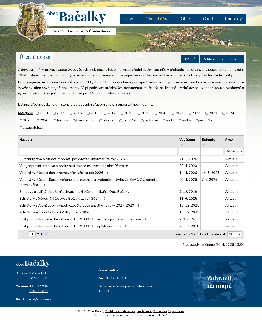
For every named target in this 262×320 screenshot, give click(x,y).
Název (25, 139)
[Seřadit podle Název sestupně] (34, 139)
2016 (94, 113)
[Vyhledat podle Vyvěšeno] (189, 151)
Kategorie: (25, 113)
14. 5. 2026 (211, 172)
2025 (27, 120)
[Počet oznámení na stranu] (234, 234)
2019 (145, 113)
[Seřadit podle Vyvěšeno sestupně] (181, 144)
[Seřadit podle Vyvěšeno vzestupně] (181, 143)
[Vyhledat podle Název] (98, 151)
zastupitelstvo (34, 127)
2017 (111, 113)
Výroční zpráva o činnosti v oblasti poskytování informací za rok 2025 (75, 159)
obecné (108, 120)
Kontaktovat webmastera (120, 311)
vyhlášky (206, 120)
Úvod (128, 19)
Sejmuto (210, 139)
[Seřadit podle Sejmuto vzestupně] (204, 143)
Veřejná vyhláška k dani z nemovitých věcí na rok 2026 (64, 172)
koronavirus (85, 120)
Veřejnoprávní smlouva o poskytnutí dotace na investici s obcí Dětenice (77, 166)
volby (186, 120)
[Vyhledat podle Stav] (234, 151)
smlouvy (151, 120)
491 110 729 (38, 286)
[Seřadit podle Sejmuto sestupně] (204, 144)
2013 (44, 113)
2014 (60, 113)
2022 (196, 113)
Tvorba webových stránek (126, 315)
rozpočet (129, 120)
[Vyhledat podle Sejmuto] (212, 151)
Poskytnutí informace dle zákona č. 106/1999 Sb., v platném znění (73, 226)
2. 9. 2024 (187, 219)
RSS (190, 59)
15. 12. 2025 (189, 205)
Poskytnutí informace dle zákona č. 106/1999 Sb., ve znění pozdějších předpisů (83, 219)
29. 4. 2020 (188, 166)
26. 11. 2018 (189, 226)
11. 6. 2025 (188, 198)
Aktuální (231, 159)
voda (170, 120)
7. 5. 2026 (209, 179)
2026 (44, 120)
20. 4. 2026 (188, 179)
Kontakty (233, 19)
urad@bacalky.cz (40, 299)
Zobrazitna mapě (219, 281)
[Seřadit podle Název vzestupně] (34, 138)
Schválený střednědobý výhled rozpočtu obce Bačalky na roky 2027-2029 (80, 205)
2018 (128, 113)
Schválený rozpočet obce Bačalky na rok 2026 (58, 212)
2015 (77, 113)
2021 (179, 113)
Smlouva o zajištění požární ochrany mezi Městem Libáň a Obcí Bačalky (77, 191)
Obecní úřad (157, 19)
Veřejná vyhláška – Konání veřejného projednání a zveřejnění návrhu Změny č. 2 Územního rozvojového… (89, 182)
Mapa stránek (176, 311)
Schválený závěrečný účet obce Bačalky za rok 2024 (63, 198)
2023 (213, 113)
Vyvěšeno (187, 139)
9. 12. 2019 (188, 191)
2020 (162, 113)
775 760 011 (38, 291)
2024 (230, 113)
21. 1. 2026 (188, 159)
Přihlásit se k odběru (222, 59)
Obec (186, 19)
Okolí (208, 19)
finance (62, 120)
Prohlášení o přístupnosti (152, 311)
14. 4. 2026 (188, 172)
